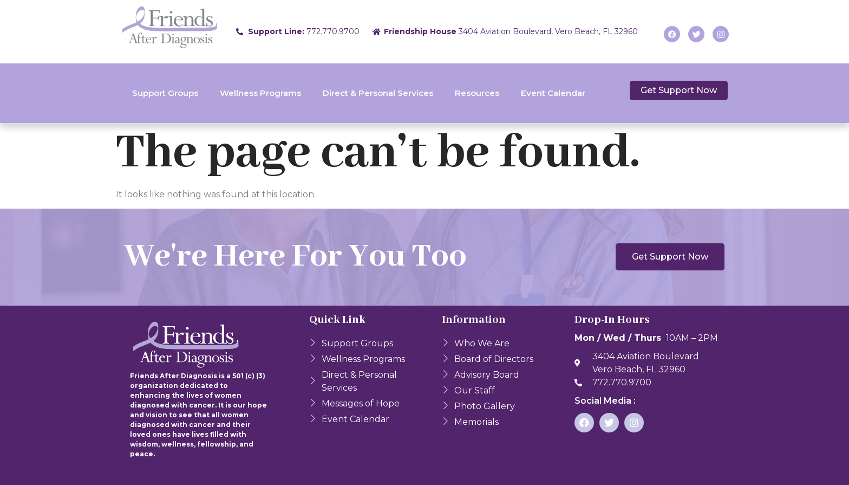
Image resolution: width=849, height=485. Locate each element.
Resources (477, 93)
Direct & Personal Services (378, 93)
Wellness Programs (260, 93)
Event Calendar (553, 93)
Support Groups (165, 93)
